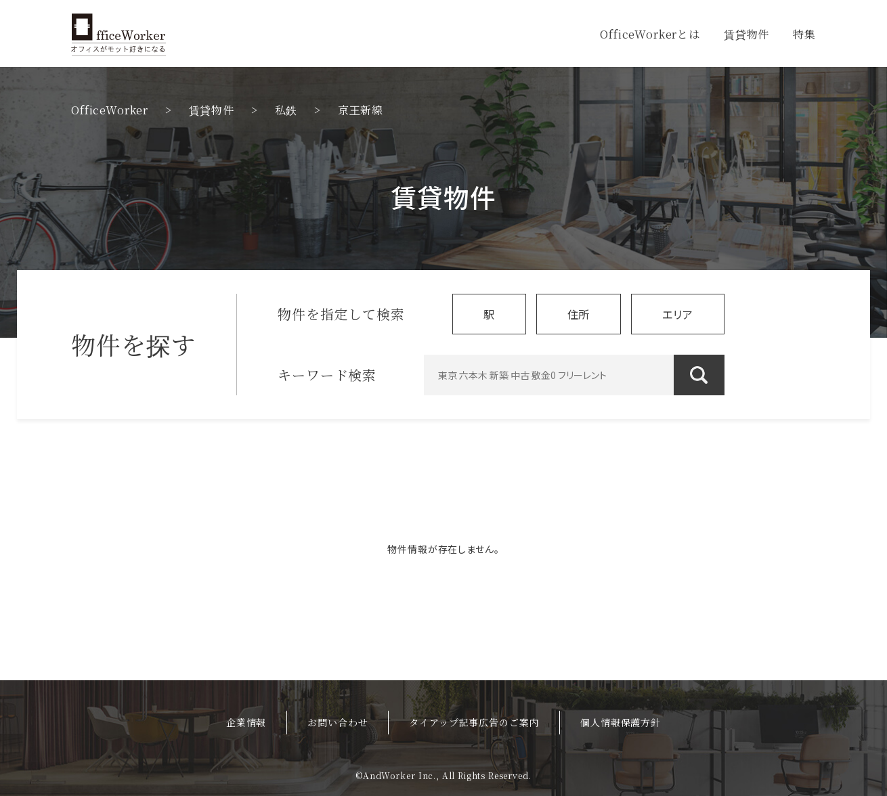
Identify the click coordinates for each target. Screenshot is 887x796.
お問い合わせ (337, 722)
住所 (578, 314)
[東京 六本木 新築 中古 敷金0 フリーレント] (574, 375)
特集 (804, 34)
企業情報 (246, 722)
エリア (677, 314)
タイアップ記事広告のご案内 (474, 722)
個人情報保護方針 (620, 722)
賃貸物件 (746, 34)
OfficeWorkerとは (650, 34)
